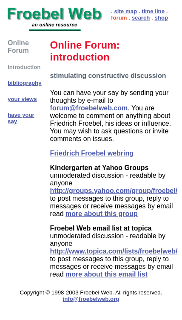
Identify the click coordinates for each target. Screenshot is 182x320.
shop (161, 17)
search (141, 17)
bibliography (25, 83)
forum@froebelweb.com (89, 108)
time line (153, 11)
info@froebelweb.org (91, 299)
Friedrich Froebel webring (92, 153)
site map (125, 11)
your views (22, 99)
